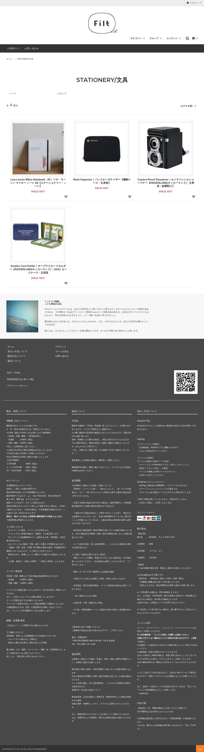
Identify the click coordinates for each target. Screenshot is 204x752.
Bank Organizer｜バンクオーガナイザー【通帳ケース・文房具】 (101, 180)
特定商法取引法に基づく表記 (20, 375)
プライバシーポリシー (17, 380)
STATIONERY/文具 (25, 59)
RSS (8, 371)
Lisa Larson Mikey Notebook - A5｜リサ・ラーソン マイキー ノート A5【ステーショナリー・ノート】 (38, 182)
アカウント (194, 2)
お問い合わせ (32, 48)
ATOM (16, 371)
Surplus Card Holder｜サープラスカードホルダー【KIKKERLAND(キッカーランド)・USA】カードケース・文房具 (38, 268)
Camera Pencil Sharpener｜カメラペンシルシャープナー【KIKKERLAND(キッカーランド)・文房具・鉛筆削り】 (165, 182)
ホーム (9, 59)
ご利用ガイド (13, 48)
